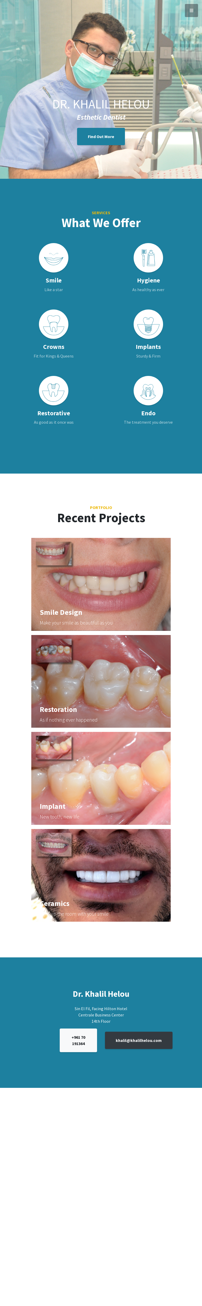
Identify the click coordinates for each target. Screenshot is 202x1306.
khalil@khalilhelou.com (139, 1040)
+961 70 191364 (78, 1040)
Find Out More (101, 136)
